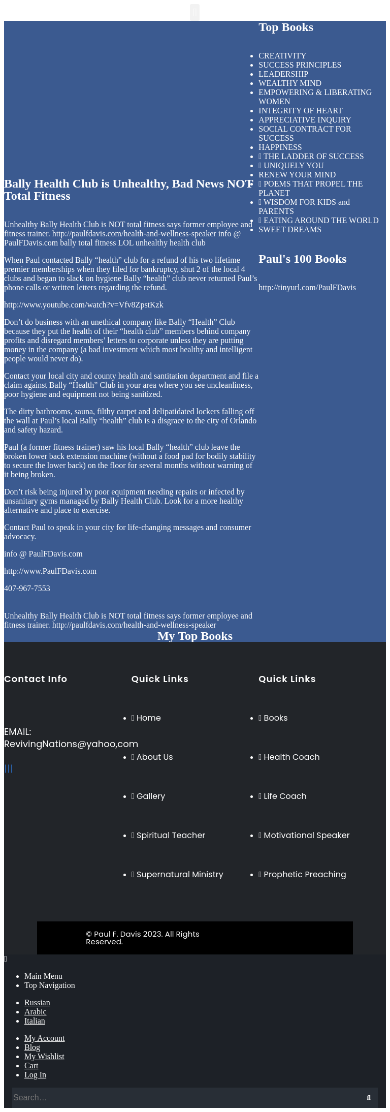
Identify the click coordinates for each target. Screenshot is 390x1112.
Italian (34, 1020)
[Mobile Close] (5, 958)
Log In (35, 1074)
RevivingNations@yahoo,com (71, 743)
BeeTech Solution (238, 934)
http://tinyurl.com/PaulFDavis (307, 287)
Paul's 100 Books (302, 258)
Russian (37, 1002)
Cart (31, 1065)
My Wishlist (44, 1056)
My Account (44, 1038)
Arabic (35, 1011)
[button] (195, 12)
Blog (32, 1047)
